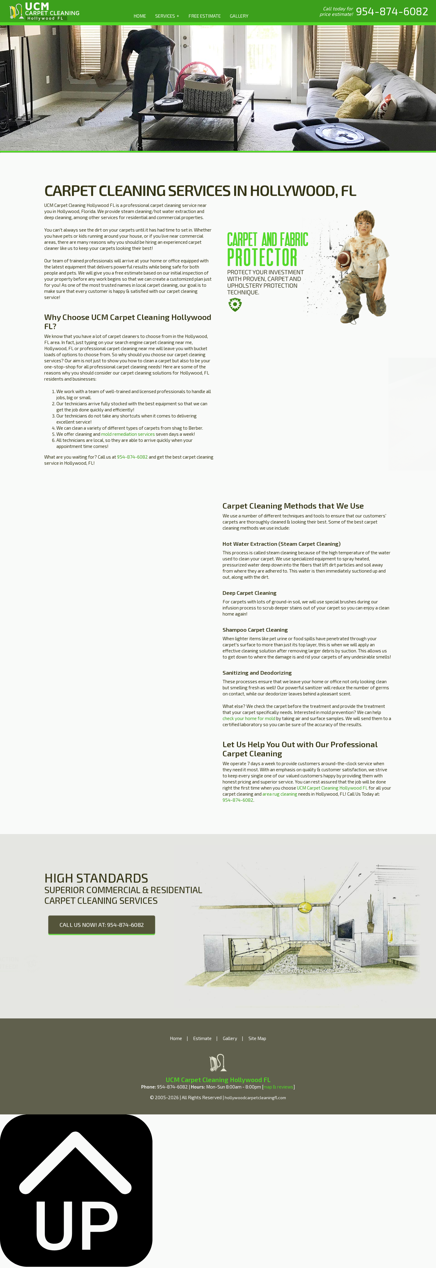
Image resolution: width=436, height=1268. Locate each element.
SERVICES (167, 15)
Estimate (202, 1038)
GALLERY (239, 16)
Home (176, 1038)
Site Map (257, 1038)
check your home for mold (249, 718)
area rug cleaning (280, 794)
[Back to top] (76, 1265)
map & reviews (278, 1086)
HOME (140, 16)
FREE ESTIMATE (204, 16)
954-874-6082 (132, 457)
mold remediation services (128, 434)
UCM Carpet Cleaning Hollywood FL (332, 787)
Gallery (230, 1038)
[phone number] (392, 11)
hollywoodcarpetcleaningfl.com (255, 1097)
